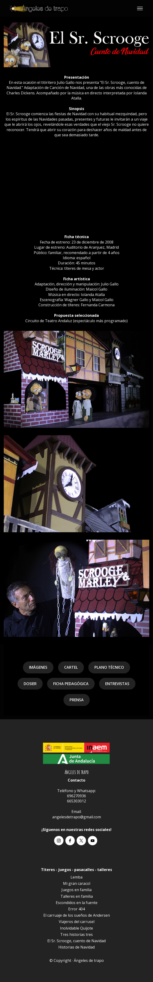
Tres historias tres (76, 934)
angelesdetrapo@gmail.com (76, 817)
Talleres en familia (76, 896)
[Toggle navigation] (140, 8)
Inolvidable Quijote (76, 928)
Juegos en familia (76, 889)
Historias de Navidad (76, 947)
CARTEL (71, 667)
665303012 (76, 801)
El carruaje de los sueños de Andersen (76, 915)
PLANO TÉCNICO (109, 667)
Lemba (76, 877)
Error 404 (76, 909)
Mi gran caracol (76, 883)
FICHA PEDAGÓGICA (71, 683)
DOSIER (30, 683)
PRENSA (77, 699)
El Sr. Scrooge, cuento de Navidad (76, 940)
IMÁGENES (38, 667)
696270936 (76, 795)
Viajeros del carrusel (76, 921)
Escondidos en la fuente (76, 902)
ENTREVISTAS (117, 683)
